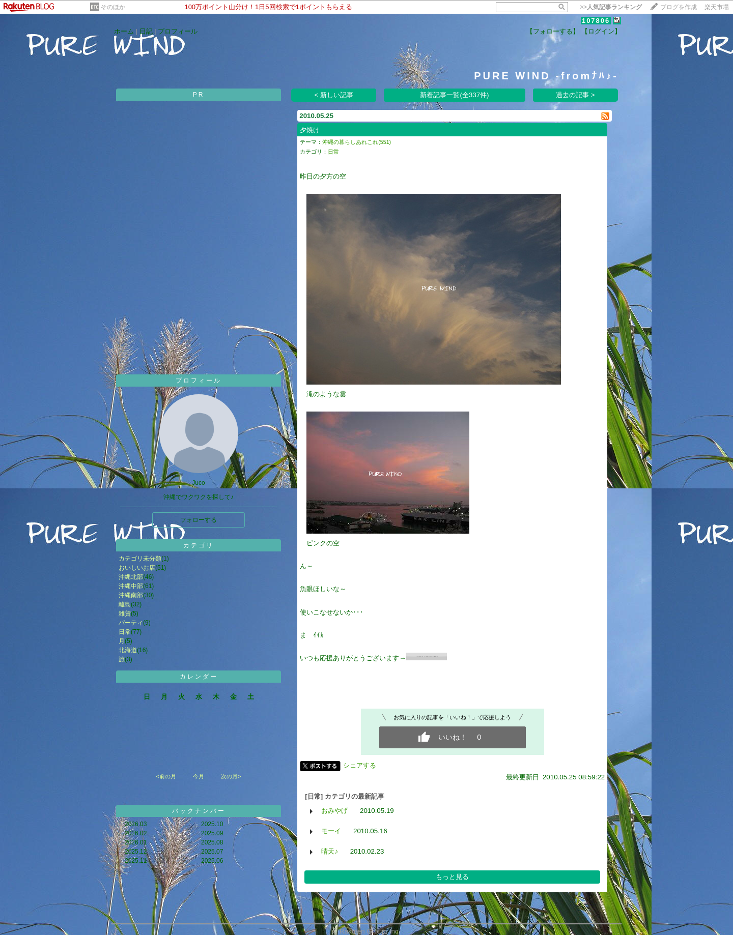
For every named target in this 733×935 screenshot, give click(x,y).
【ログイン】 (601, 31)
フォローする (198, 519)
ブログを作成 (678, 7)
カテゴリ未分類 (140, 558)
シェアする (359, 765)
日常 (125, 631)
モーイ (331, 831)
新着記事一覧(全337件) (454, 95)
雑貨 (125, 613)
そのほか (113, 7)
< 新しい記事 (334, 95)
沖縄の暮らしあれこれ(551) (356, 142)
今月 (198, 776)
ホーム (124, 31)
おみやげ (334, 810)
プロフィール (178, 31)
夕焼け (310, 130)
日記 (146, 31)
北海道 (128, 650)
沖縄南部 (131, 595)
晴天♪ (329, 851)
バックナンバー (198, 810)
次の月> (231, 776)
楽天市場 (716, 7)
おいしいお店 (137, 567)
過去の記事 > (575, 95)
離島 (125, 604)
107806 (596, 20)
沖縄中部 (131, 586)
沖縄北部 (131, 576)
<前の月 (166, 776)
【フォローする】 (552, 31)
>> (611, 7)
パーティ (131, 622)
